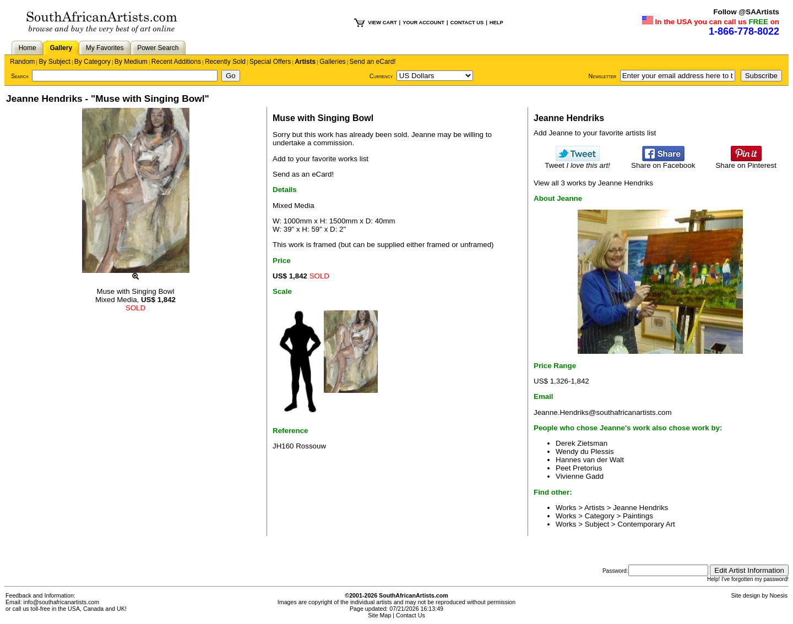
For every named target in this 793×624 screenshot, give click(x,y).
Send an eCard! (373, 61)
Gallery (61, 48)
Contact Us (410, 615)
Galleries (332, 61)
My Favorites (105, 48)
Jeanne (423, 134)
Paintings (638, 516)
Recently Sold (225, 61)
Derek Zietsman (581, 443)
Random (22, 61)
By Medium (131, 61)
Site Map (379, 615)
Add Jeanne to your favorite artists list (595, 133)
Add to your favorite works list (320, 159)
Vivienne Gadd (580, 476)
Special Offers (270, 61)
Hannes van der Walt (590, 460)
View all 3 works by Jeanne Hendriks (593, 183)
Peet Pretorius (579, 468)
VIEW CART (382, 22)
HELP (496, 22)
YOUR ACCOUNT (423, 22)
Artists (305, 61)
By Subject (54, 61)
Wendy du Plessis (585, 451)
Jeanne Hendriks (640, 507)
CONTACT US (467, 22)
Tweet (577, 162)
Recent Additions (176, 61)
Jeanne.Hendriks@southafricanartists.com (603, 412)
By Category (92, 61)
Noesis (778, 595)
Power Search (157, 48)
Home (27, 48)
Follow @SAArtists (746, 12)
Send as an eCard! (303, 174)
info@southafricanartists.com (62, 602)
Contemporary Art (646, 524)
